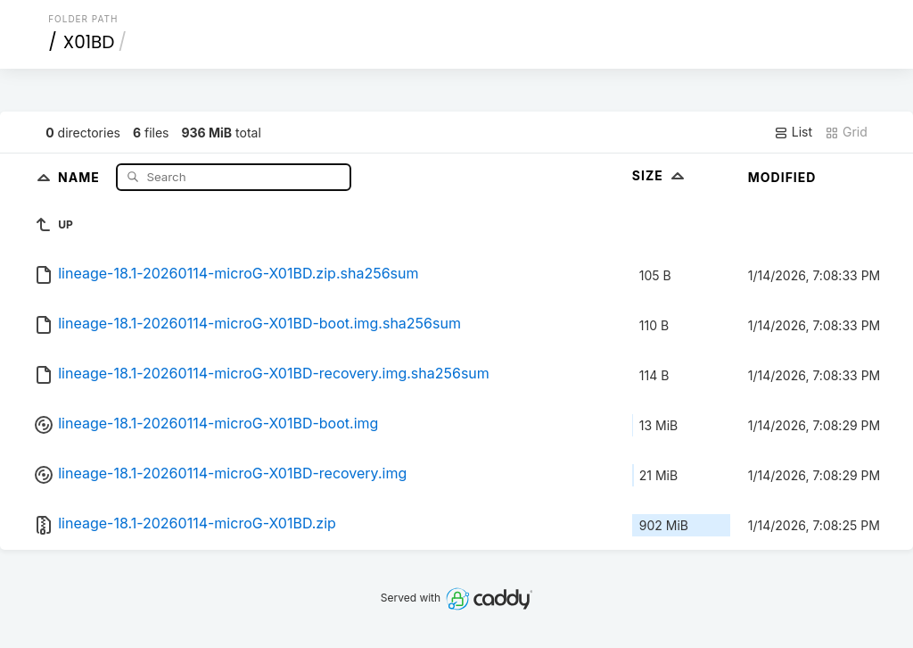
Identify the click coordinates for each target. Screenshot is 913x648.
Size (660, 175)
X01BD (89, 41)
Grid (846, 132)
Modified (782, 177)
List (793, 132)
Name (80, 176)
